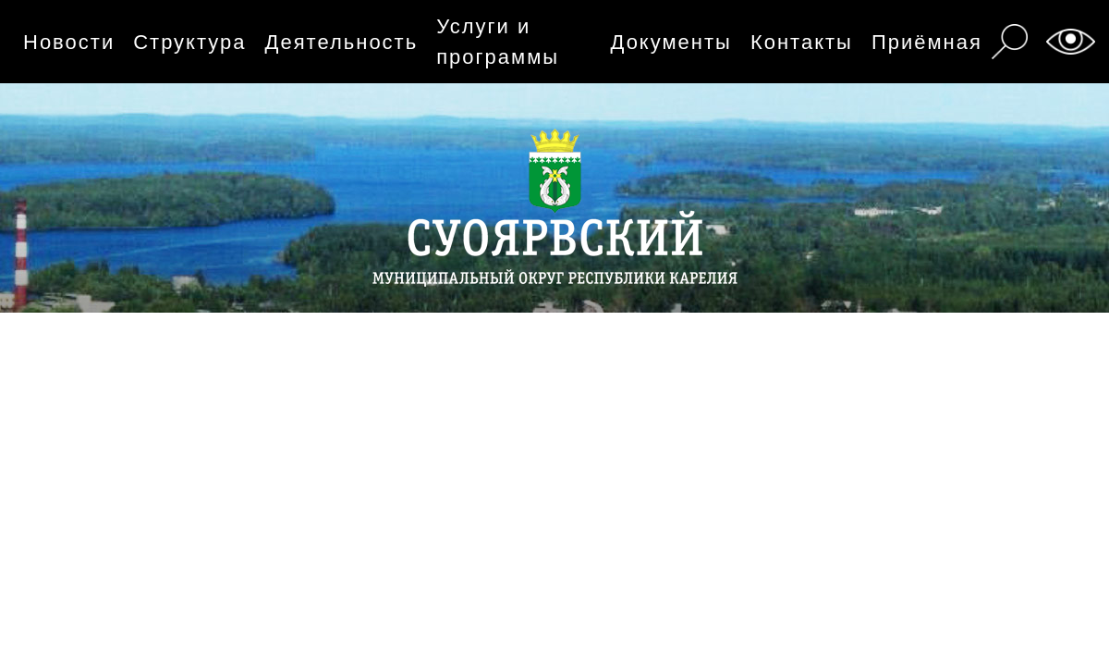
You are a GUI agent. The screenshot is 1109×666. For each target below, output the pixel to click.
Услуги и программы (497, 41)
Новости (69, 42)
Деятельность (342, 42)
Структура (189, 42)
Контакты (801, 42)
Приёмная (926, 42)
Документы (670, 42)
